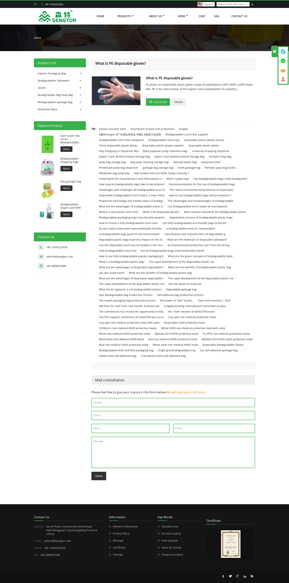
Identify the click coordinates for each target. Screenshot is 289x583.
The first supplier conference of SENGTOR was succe (131, 317)
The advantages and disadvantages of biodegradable (200, 201)
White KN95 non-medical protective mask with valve (193, 328)
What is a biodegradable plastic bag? (121, 261)
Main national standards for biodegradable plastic (215, 212)
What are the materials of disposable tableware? (197, 239)
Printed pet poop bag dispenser (118, 167)
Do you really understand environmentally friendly (130, 228)
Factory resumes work (112, 129)
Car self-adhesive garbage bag (219, 350)
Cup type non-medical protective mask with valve (129, 322)
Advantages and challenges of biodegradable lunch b (132, 190)
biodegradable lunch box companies (121, 140)
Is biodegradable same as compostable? (190, 228)
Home (100, 16)
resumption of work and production (152, 129)
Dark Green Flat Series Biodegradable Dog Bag (70, 139)
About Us (156, 16)
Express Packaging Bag (52, 73)
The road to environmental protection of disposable (201, 190)
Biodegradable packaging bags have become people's (132, 217)
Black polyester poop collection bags (165, 151)
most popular (169, 540)
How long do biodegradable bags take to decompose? (132, 184)
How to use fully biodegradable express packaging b (131, 256)
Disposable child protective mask (184, 322)
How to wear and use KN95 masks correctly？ (162, 173)
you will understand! (111, 273)
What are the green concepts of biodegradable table (200, 256)
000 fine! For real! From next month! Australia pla (129, 306)
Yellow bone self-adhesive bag (117, 356)
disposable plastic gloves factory (204, 140)
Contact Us (239, 16)
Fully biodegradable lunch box (117, 250)
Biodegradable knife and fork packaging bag (126, 350)
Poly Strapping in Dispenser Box (118, 151)
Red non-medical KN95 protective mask (172, 339)
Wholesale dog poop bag (114, 173)
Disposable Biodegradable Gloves (223, 344)
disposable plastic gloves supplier (163, 145)
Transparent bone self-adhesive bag (163, 356)
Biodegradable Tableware (53, 80)
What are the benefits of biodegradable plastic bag (199, 267)
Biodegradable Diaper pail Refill (70, 206)
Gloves (42, 87)
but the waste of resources (185, 284)
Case (202, 16)
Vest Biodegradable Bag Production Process (126, 295)
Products (125, 16)
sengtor (183, 129)
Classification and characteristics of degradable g (194, 234)
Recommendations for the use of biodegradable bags (202, 184)
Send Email (158, 102)
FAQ (216, 16)
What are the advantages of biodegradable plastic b (131, 206)
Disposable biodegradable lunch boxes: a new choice (132, 195)
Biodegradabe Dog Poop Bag (55, 95)
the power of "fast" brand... (177, 300)
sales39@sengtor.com (59, 256)
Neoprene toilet (210, 162)
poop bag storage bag (112, 162)
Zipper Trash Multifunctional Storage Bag (124, 156)
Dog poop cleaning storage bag (149, 162)
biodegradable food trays (164, 140)
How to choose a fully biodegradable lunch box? (128, 223)
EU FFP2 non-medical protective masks (226, 333)
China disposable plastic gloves (118, 145)
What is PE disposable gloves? (161, 212)
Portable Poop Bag (220, 156)
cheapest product (172, 554)
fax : (36, 555)
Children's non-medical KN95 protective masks (128, 328)
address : (39, 526)
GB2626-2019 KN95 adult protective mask (227, 339)
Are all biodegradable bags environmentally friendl (172, 250)
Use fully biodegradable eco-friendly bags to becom (194, 223)
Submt (98, 476)
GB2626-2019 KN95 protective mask (176, 333)
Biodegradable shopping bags (69, 160)
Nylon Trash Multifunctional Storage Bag (179, 156)
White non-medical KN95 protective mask (124, 333)
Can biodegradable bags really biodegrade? (220, 178)
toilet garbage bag (189, 167)
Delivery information (125, 526)
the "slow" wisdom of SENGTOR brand (191, 311)
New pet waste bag (185, 162)
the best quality (171, 533)
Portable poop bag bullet (220, 167)
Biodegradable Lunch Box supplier (187, 134)
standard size (169, 526)
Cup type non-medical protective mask (192, 317)
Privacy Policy (121, 533)
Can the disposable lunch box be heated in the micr (131, 245)
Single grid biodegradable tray (177, 350)
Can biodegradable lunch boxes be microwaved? (197, 206)
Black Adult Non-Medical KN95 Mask (121, 339)
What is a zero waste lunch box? (118, 212)
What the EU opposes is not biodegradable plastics (130, 289)
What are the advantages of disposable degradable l (131, 267)
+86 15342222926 (54, 4)
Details (179, 102)
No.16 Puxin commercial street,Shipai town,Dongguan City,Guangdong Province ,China (71, 530)
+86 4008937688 (56, 266)
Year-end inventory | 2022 (214, 300)
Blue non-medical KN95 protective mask (123, 344)
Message (173, 452)
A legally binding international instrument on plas (195, 306)
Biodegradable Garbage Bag (55, 102)
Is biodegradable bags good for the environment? (129, 234)
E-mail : (38, 541)
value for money (171, 547)
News (183, 16)
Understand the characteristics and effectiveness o (130, 178)
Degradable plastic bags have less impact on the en (131, 239)
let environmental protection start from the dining (198, 245)
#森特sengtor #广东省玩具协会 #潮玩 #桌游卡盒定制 (130, 134)
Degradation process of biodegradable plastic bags (201, 217)
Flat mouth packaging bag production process (127, 300)
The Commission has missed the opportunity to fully (131, 311)
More (66, 149)
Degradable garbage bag (181, 289)
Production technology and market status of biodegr (131, 201)
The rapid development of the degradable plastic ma (181, 261)
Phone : (38, 548)
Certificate (119, 547)
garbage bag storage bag (158, 167)
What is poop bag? (177, 178)
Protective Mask (47, 109)
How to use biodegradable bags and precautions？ (200, 195)
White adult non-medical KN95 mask (175, 344)
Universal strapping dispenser (210, 151)
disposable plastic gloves (203, 145)
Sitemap (118, 554)
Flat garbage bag (70, 181)
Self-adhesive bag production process (180, 295)
